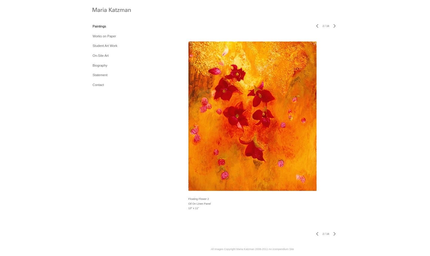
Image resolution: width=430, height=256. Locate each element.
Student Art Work (105, 45)
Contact (98, 85)
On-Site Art (101, 55)
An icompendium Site (281, 249)
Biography (100, 65)
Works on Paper (104, 36)
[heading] (107, 10)
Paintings (99, 26)
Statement (100, 75)
